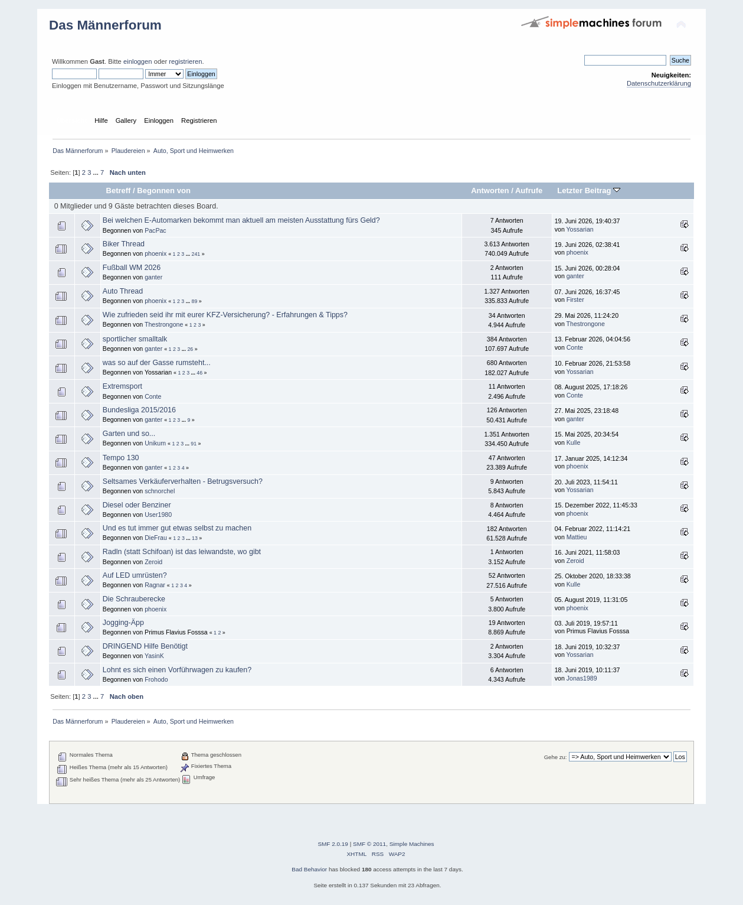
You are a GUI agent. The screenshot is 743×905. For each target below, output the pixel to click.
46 (199, 373)
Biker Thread (124, 244)
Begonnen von (164, 190)
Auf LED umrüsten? (135, 575)
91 (194, 444)
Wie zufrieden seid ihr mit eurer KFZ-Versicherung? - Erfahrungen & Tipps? (225, 315)
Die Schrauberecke (134, 599)
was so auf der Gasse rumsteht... (157, 363)
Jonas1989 (582, 678)
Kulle (574, 442)
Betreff (118, 190)
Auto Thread (123, 291)
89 (195, 301)
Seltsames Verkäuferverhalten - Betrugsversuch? (183, 481)
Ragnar (155, 584)
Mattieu (577, 537)
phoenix (155, 253)
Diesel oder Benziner (137, 505)
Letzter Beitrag (588, 190)
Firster (575, 299)
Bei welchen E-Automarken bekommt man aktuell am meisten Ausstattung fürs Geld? (241, 220)
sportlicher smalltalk (135, 339)
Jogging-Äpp (123, 622)
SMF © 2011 (369, 844)
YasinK (154, 655)
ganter (153, 277)
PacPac (155, 230)
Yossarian (580, 229)
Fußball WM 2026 (132, 267)
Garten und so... (129, 433)
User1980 (158, 514)
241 (196, 254)
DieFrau (156, 537)
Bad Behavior (309, 869)
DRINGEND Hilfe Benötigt (145, 646)
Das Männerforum (105, 25)
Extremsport (122, 386)
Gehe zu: (555, 757)
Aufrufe (528, 190)
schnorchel (160, 490)
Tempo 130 (121, 458)
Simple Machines (411, 844)
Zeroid (153, 561)
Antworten (490, 190)
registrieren (185, 61)
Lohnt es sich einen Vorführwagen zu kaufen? (177, 670)
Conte (575, 347)
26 (190, 349)
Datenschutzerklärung (659, 83)
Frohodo (156, 679)
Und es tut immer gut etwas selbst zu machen (177, 528)
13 (195, 538)
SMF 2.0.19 (333, 844)
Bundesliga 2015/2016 (139, 410)
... (96, 172)
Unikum (155, 443)
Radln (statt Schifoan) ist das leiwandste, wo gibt (182, 552)
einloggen (137, 61)
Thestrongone (164, 324)
